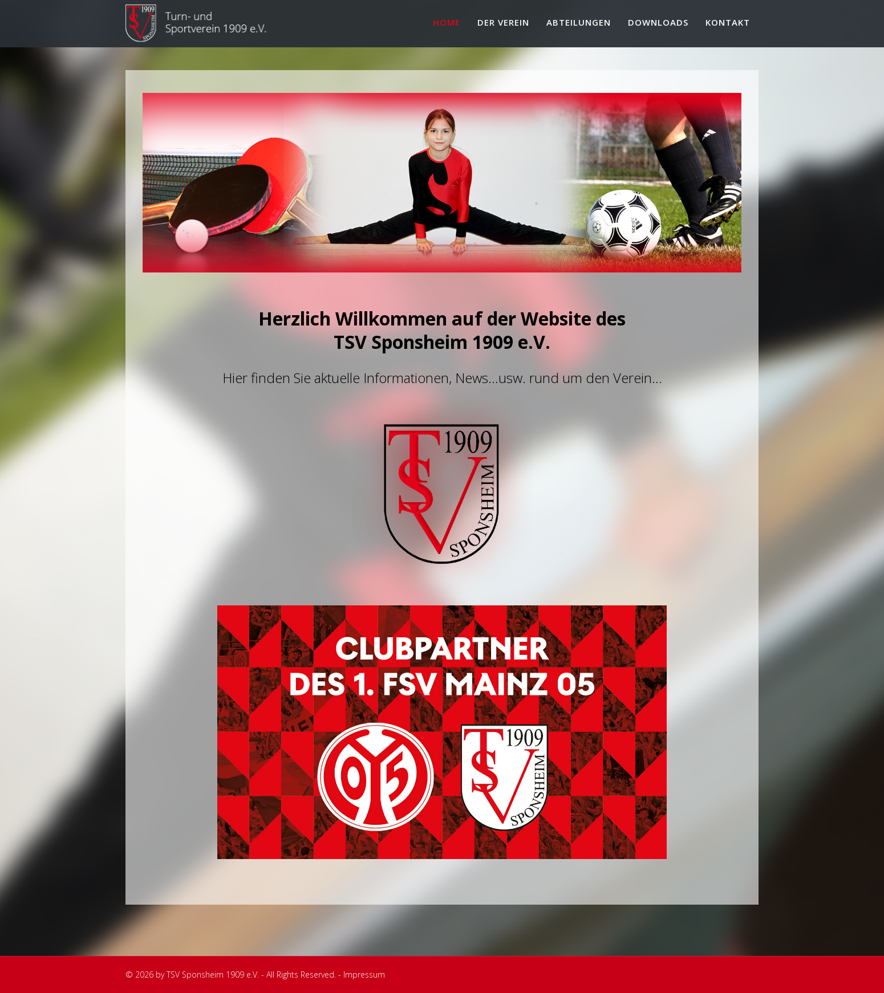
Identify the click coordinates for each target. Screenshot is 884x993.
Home (446, 22)
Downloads (658, 22)
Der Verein (503, 22)
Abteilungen (578, 22)
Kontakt (727, 22)
